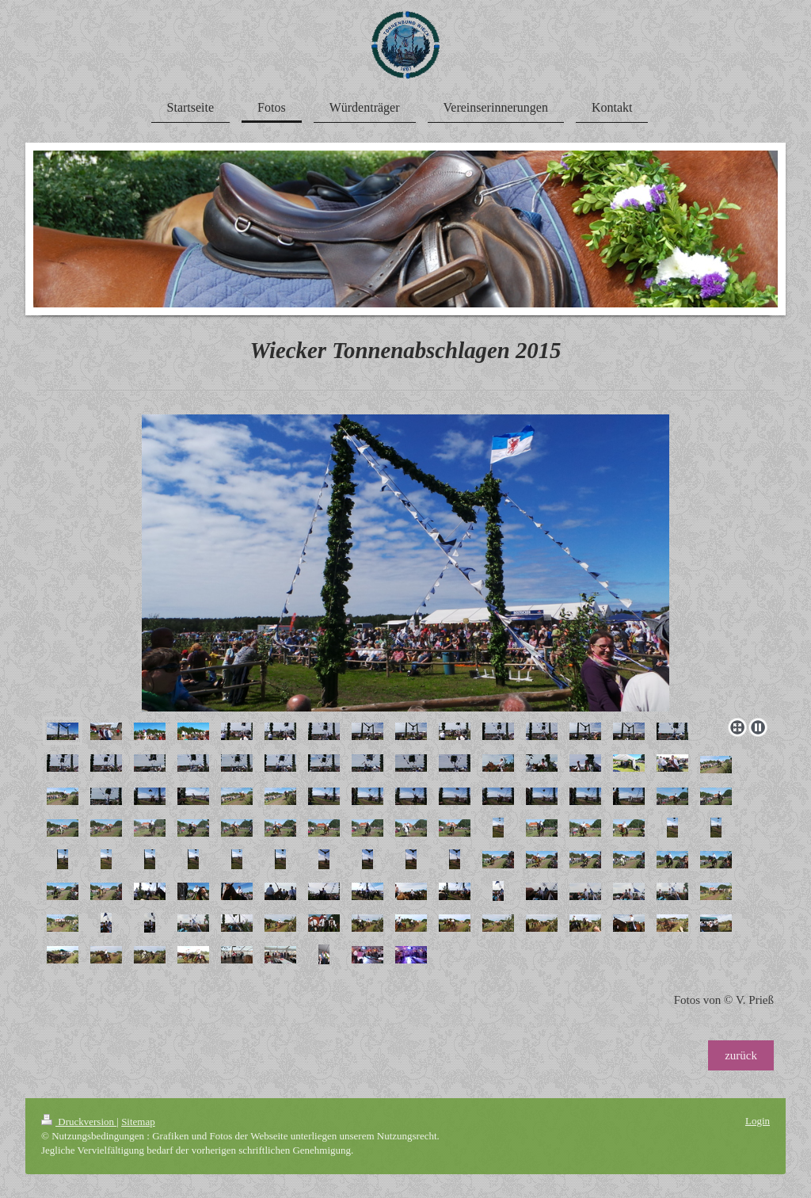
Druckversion (78, 1121)
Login (757, 1121)
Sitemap (138, 1121)
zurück (741, 1055)
